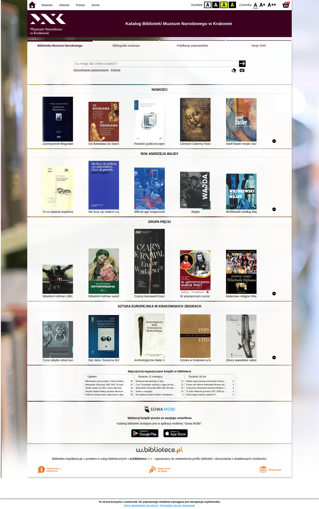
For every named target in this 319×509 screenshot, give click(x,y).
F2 (272, 4)
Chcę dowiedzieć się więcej (141, 505)
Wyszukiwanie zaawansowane (91, 69)
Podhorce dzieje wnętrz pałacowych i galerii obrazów (109, 395)
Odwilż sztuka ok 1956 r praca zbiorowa (103, 388)
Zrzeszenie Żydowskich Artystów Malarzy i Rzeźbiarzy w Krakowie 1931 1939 (221, 388)
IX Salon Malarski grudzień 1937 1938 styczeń (207, 391)
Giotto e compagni (144, 391)
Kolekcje (115, 69)
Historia (64, 5)
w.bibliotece (140, 458)
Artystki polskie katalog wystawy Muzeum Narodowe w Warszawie (115, 391)
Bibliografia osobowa (126, 45)
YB (224, 4)
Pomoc (80, 5)
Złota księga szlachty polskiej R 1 (201, 395)
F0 (255, 4)
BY (232, 4)
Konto (95, 5)
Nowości (47, 5)
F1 (262, 4)
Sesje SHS (258, 45)
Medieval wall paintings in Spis (150, 381)
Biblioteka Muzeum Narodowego (59, 45)
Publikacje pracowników (192, 45)
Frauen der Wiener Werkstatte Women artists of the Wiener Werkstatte (218, 385)
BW (215, 4)
